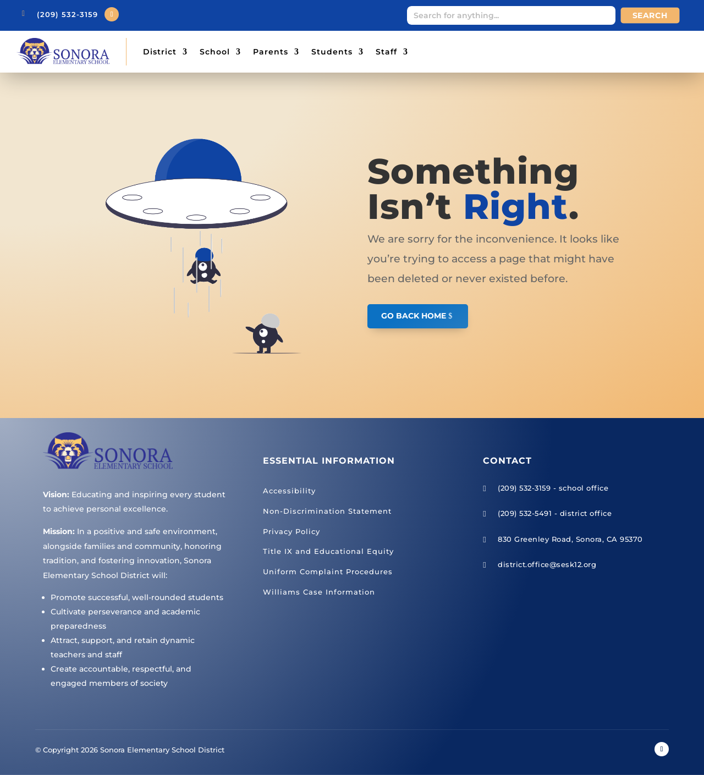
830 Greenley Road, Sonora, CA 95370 (570, 539)
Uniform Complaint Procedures (328, 571)
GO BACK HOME (413, 316)
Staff (386, 52)
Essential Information (329, 460)
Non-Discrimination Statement (327, 511)
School (215, 52)
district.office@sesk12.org (547, 564)
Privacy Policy (291, 531)
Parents (270, 52)
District (160, 52)
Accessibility (289, 490)
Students (332, 52)
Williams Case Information (319, 591)
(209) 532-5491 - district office (555, 513)
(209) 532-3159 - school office (553, 487)
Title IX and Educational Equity (328, 551)
